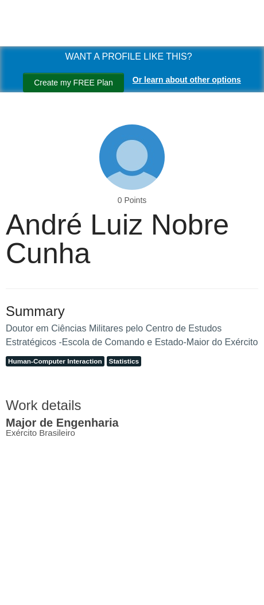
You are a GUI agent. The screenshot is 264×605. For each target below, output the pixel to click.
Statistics (124, 361)
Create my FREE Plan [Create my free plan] (73, 82)
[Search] (23, 584)
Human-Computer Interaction (55, 361)
